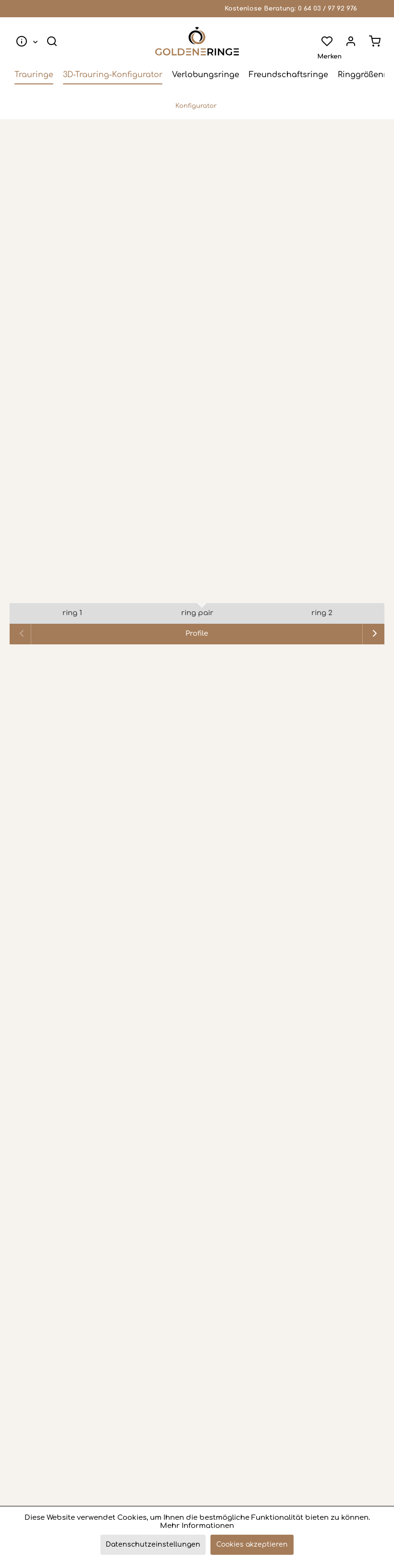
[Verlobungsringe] (205, 74)
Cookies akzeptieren (252, 1544)
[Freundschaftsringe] (288, 74)
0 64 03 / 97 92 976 (327, 8)
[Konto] (350, 41)
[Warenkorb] (374, 41)
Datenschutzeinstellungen (153, 1544)
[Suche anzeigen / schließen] (52, 41)
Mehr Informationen (197, 1526)
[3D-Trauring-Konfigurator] (112, 74)
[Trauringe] (34, 74)
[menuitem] (24, 41)
